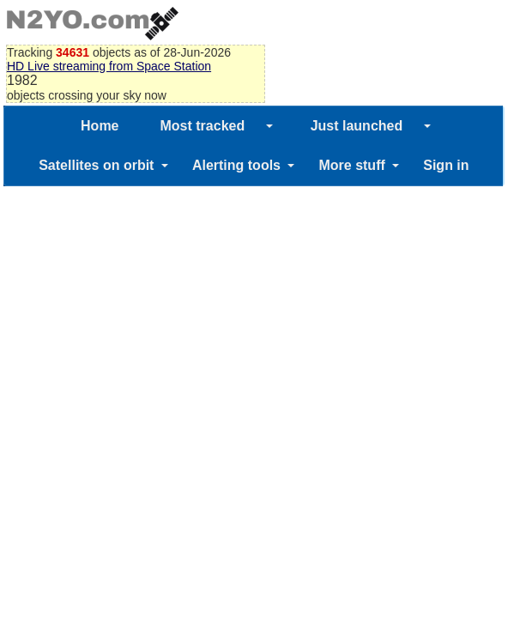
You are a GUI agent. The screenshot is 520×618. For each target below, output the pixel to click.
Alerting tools (236, 165)
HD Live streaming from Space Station (109, 66)
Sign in (446, 165)
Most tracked (202, 125)
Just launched (357, 125)
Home (99, 125)
